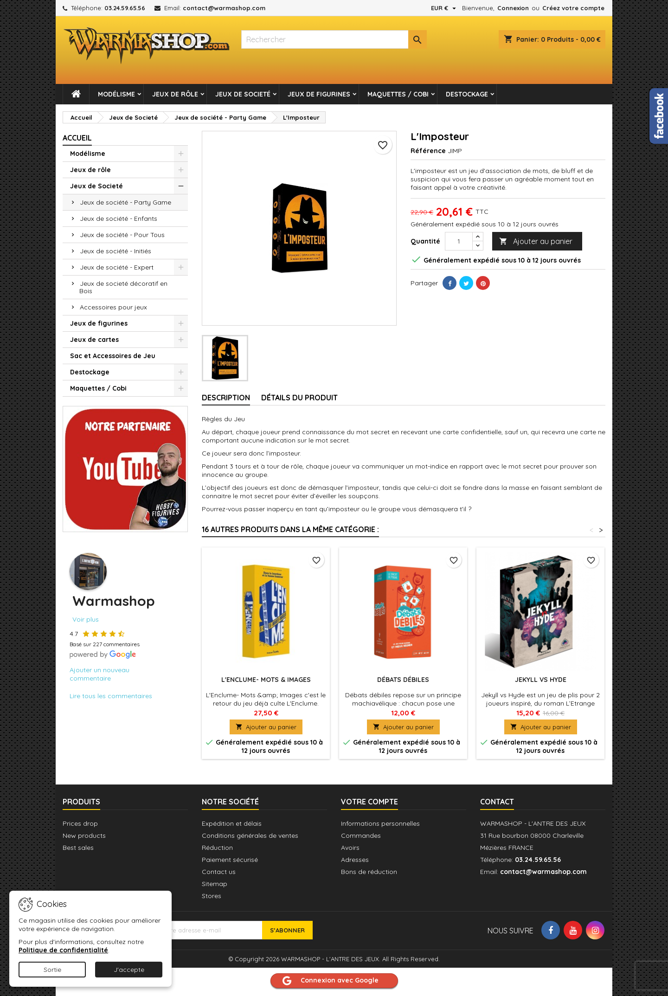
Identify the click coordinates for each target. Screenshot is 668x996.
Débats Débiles (403, 679)
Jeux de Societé (242, 94)
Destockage (467, 94)
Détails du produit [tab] (299, 397)
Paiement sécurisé (230, 859)
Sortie (52, 969)
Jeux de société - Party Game (125, 202)
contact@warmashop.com (224, 8)
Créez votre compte (573, 8)
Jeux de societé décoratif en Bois (123, 287)
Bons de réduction (369, 871)
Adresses (355, 859)
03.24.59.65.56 (124, 8)
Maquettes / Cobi (398, 94)
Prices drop (80, 823)
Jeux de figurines (319, 94)
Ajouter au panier (535, 241)
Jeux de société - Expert (117, 267)
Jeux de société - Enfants (118, 218)
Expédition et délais (232, 823)
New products (84, 835)
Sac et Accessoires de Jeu (112, 356)
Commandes (361, 835)
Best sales (78, 847)
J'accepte (129, 969)
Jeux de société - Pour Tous (122, 235)
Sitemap (214, 884)
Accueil (77, 137)
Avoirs (350, 847)
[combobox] (334, 39)
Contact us (219, 871)
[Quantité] (459, 241)
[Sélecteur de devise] (444, 8)
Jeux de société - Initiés (115, 251)
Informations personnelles (380, 823)
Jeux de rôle (175, 94)
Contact (497, 801)
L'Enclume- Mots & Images (266, 679)
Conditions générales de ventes (250, 835)
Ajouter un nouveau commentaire (99, 674)
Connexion (513, 8)
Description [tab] (226, 397)
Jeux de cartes (94, 339)
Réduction (217, 847)
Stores (211, 896)
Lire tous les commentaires (111, 696)
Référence (428, 151)
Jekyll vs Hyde (540, 679)
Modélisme (116, 94)
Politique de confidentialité (63, 950)
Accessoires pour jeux (113, 307)
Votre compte (369, 801)
